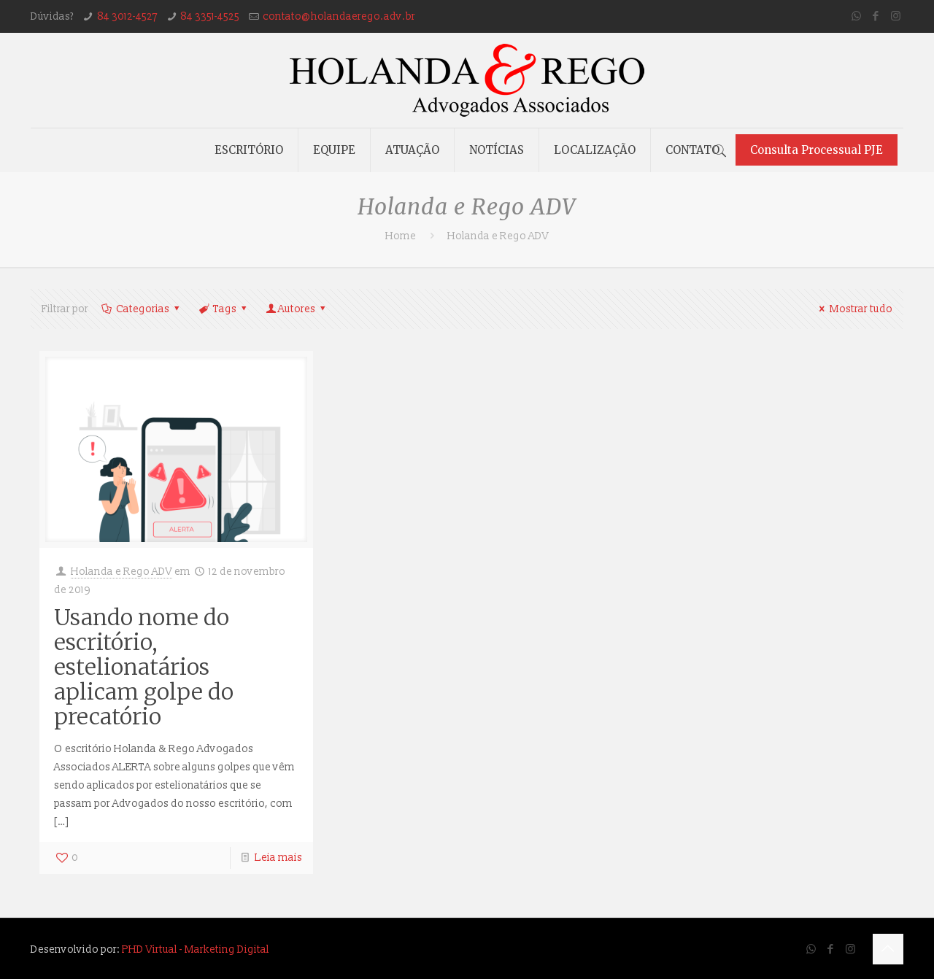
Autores (297, 309)
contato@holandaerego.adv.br (339, 16)
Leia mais (278, 857)
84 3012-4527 (127, 16)
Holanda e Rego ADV (121, 571)
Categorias (141, 309)
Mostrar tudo (853, 309)
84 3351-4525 (209, 16)
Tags (223, 309)
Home (400, 236)
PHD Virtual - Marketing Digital (195, 949)
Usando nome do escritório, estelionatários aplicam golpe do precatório (144, 666)
